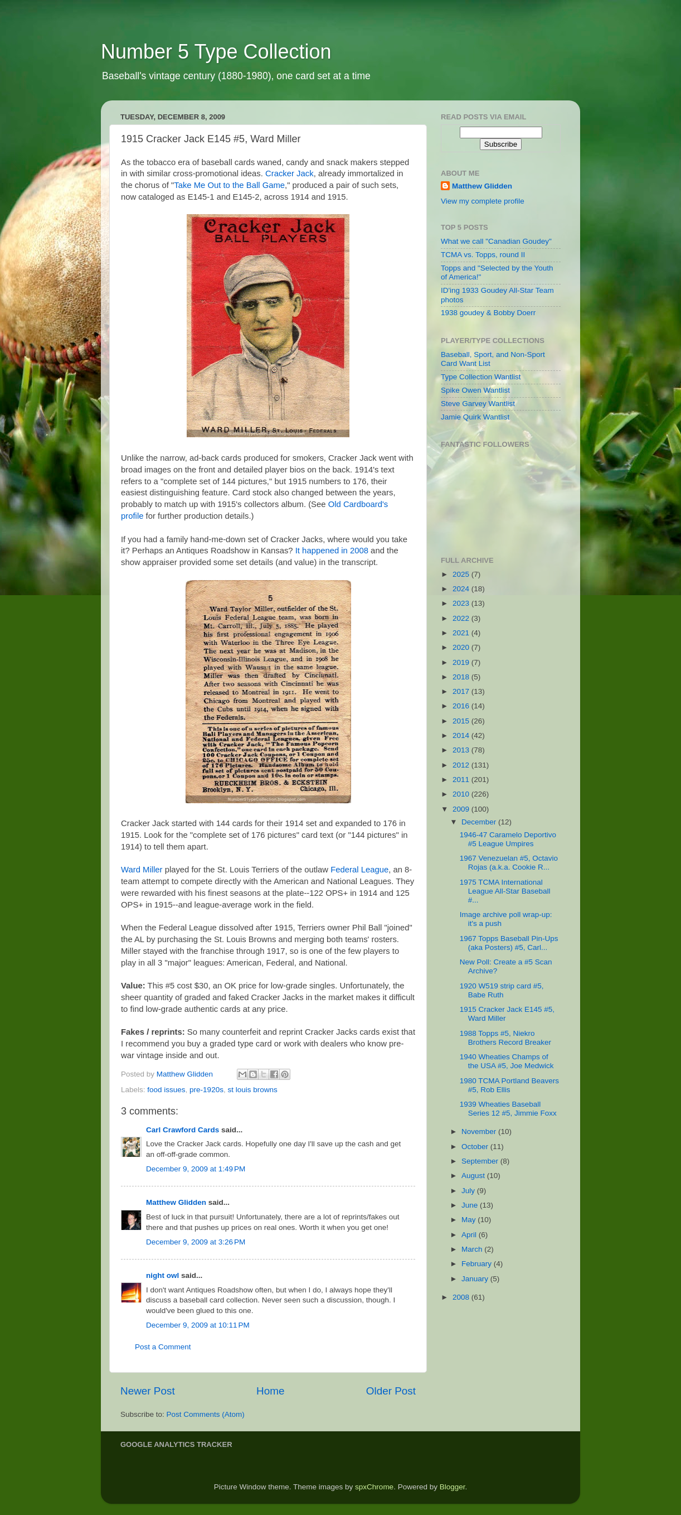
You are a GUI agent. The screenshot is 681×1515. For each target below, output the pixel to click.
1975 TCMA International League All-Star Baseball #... (505, 891)
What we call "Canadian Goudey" (496, 241)
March (472, 1249)
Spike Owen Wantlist (475, 390)
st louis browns (252, 1089)
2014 (462, 735)
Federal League (359, 869)
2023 (462, 603)
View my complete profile (482, 201)
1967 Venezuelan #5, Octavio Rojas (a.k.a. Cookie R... (509, 862)
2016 (462, 706)
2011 (462, 779)
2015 (462, 721)
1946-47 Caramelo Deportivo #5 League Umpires (508, 839)
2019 (462, 662)
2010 (462, 794)
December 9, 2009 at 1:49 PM (195, 1169)
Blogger (452, 1487)
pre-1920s (206, 1089)
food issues (166, 1089)
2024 (462, 589)
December (479, 822)
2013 (462, 750)
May (469, 1219)
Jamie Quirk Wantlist (475, 417)
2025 (462, 574)
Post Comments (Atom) (206, 1414)
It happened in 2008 (331, 550)
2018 (462, 677)
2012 (462, 765)
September (480, 1161)
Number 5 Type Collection (216, 51)
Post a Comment (163, 1347)
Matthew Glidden (176, 1202)
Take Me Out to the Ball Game (229, 185)
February (477, 1264)
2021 (462, 633)
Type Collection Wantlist (481, 377)
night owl (162, 1275)
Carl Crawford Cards (182, 1130)
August (474, 1175)
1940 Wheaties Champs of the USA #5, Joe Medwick (507, 1061)
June (470, 1205)
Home (270, 1391)
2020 (462, 647)
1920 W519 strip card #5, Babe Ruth (502, 990)
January (475, 1279)
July (469, 1190)
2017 (462, 691)
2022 (462, 618)
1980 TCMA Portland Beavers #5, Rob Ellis (509, 1085)
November (479, 1131)
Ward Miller (142, 869)
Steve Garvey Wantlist (478, 403)
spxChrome (374, 1487)
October (475, 1146)
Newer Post (147, 1391)
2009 (462, 809)
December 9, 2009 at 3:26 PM (195, 1242)
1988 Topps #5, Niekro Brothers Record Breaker (505, 1037)
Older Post (391, 1391)
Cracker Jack (289, 173)
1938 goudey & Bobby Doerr (488, 312)
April (470, 1235)
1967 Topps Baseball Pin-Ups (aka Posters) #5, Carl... (509, 943)
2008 (462, 1297)
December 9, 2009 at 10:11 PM (198, 1325)
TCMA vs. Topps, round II (483, 254)
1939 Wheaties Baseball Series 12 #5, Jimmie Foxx (508, 1108)
